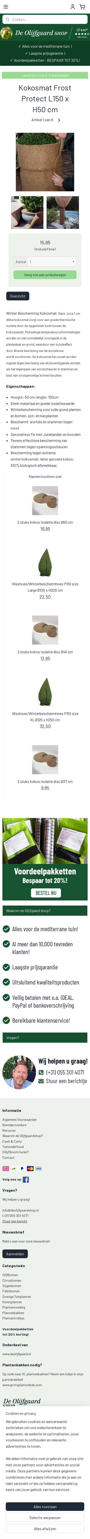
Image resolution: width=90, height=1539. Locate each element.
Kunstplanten (12, 1302)
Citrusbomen (11, 1280)
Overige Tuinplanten (16, 1296)
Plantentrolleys (13, 1318)
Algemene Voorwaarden (19, 1119)
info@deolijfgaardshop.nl (20, 1210)
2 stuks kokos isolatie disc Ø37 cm (45, 781)
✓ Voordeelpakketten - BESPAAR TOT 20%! (45, 60)
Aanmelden (15, 1253)
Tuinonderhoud (13, 1147)
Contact (8, 1157)
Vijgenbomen (11, 1286)
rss (54, 1522)
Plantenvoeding (13, 1307)
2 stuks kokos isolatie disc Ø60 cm (45, 522)
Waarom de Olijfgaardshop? (22, 1136)
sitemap (47, 1522)
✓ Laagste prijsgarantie (44, 53)
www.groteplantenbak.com (22, 1385)
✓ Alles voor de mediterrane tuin (44, 46)
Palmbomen (11, 1291)
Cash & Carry (12, 1141)
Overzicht (17, 296)
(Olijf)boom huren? (15, 1152)
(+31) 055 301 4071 (15, 1215)
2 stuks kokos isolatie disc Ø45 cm (45, 651)
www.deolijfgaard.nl (16, 1354)
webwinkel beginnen (69, 1522)
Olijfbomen (10, 1275)
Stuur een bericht (14, 1221)
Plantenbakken (13, 1313)
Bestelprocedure (14, 1125)
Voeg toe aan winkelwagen (45, 274)
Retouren (9, 1130)
